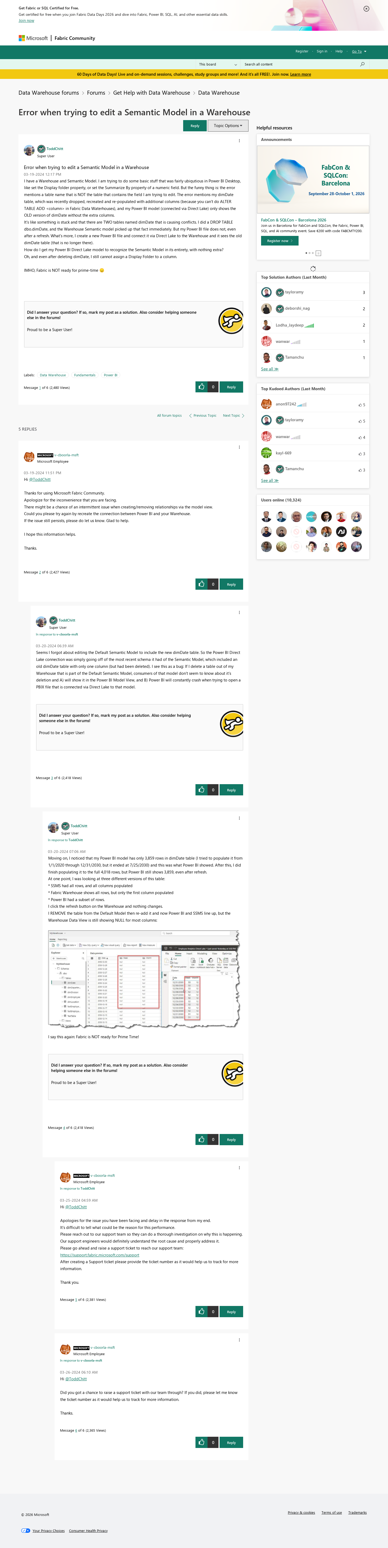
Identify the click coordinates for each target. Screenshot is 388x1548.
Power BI (110, 375)
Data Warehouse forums (48, 92)
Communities (177, 38)
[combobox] (305, 64)
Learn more (300, 74)
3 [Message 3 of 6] (52, 777)
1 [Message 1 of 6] (40, 387)
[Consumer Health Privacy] (88, 1530)
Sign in (322, 51)
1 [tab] (306, 253)
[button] (195, 125)
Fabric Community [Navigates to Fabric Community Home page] (75, 38)
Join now (26, 20)
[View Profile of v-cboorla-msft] (66, 454)
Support (244, 38)
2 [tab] (309, 253)
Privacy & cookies (301, 1512)
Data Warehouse (219, 92)
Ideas (153, 38)
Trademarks (357, 1512)
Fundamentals (85, 375)
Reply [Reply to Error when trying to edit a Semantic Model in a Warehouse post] (231, 387)
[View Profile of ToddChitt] (55, 148)
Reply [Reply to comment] (231, 584)
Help (339, 51)
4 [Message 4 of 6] (64, 1127)
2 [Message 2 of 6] (40, 572)
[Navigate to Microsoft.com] (33, 38)
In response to (57, 634)
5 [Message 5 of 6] (76, 1299)
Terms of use (332, 1512)
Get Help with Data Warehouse (151, 92)
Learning (221, 38)
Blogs (200, 38)
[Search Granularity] (218, 64)
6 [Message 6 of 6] (76, 1430)
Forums (107, 38)
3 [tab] (313, 253)
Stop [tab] (318, 253)
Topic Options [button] (226, 125)
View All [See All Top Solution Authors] (270, 369)
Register (302, 51)
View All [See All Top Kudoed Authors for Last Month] (270, 480)
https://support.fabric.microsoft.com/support (99, 1255)
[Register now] (280, 241)
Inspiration (131, 38)
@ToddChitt (40, 479)
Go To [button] (357, 51)
